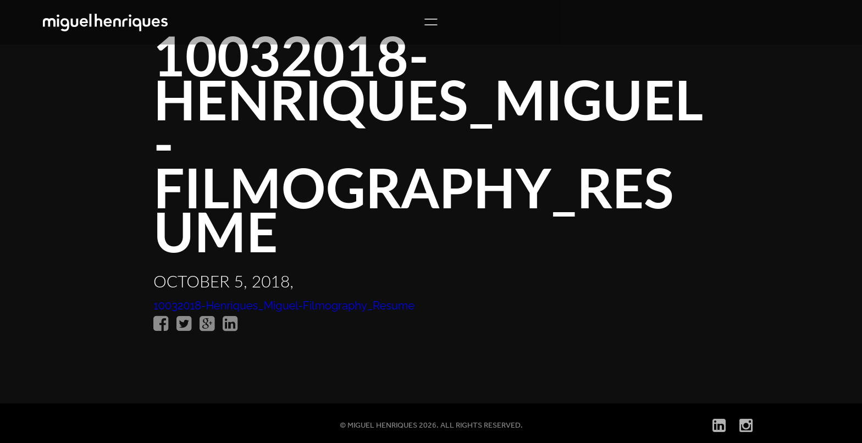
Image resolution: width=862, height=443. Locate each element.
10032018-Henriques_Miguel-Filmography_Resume (284, 305)
